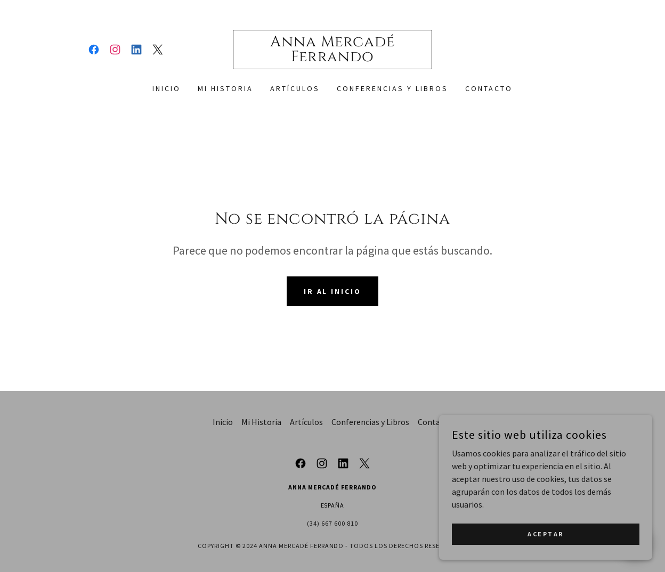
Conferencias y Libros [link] (392, 88)
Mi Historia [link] (225, 88)
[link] (93, 49)
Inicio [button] (223, 421)
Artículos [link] (295, 88)
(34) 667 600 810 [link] (332, 523)
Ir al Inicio (333, 291)
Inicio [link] (166, 88)
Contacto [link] (489, 88)
